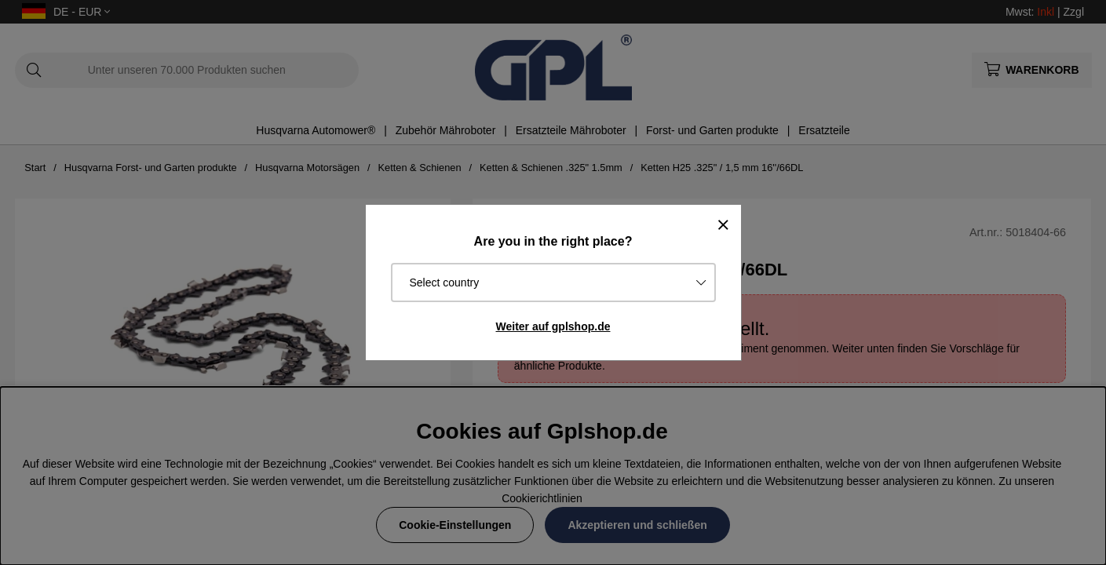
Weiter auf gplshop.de (553, 326)
